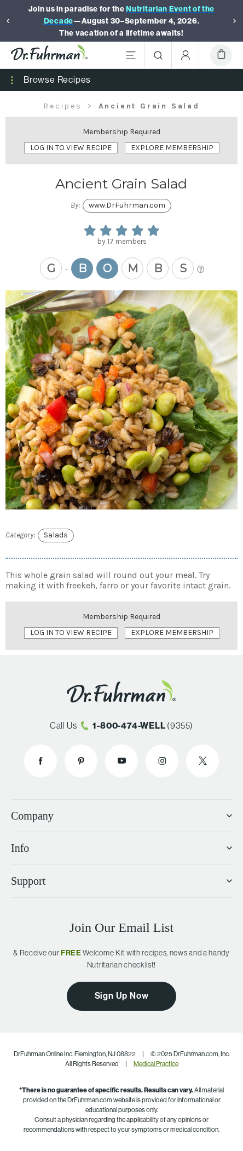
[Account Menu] (185, 55)
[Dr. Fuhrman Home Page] (49, 55)
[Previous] (8, 21)
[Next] (235, 21)
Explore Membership (172, 147)
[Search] (158, 55)
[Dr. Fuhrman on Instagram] (162, 761)
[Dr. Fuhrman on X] (202, 761)
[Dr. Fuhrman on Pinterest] (81, 761)
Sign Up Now (122, 995)
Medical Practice (156, 1064)
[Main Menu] (131, 55)
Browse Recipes (57, 80)
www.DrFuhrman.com (127, 205)
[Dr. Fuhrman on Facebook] (40, 761)
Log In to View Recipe (71, 147)
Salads (56, 535)
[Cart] (221, 55)
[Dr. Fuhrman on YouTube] (121, 761)
